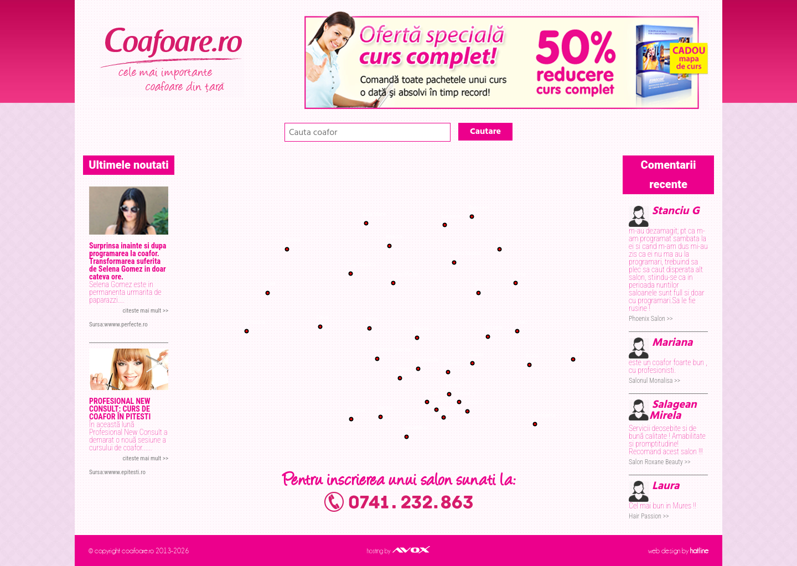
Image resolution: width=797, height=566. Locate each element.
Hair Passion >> (649, 516)
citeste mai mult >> (145, 310)
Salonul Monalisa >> (654, 381)
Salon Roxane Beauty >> (659, 462)
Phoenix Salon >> (650, 319)
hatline (699, 550)
